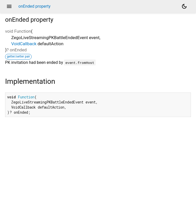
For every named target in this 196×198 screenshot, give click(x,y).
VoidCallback (23, 43)
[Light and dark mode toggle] (184, 6)
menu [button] (9, 6)
